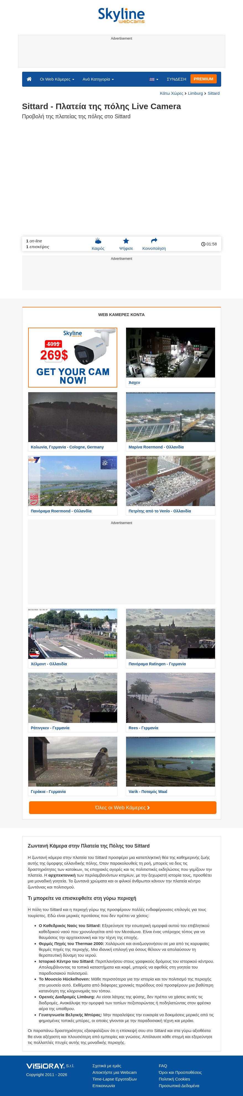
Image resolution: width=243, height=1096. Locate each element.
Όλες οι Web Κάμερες (122, 807)
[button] (154, 79)
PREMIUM (203, 78)
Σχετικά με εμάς (107, 1065)
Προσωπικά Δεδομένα (179, 1085)
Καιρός (98, 244)
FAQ (163, 1065)
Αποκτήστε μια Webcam (115, 1072)
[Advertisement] (120, 54)
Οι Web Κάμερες (57, 79)
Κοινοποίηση (154, 244)
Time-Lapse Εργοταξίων (115, 1079)
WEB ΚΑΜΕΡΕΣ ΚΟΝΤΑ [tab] (121, 314)
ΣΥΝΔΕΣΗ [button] (176, 79)
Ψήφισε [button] (126, 244)
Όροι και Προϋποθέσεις (180, 1072)
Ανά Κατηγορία (98, 79)
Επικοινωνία (104, 1085)
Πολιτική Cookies (174, 1079)
